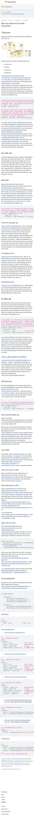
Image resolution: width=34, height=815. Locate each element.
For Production (6, 7)
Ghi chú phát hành (5, 811)
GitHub (3, 797)
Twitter (3, 799)
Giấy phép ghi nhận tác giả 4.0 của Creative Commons (13, 760)
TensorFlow (4, 20)
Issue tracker (4, 809)
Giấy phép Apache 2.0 (20, 761)
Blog (2, 794)
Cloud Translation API (18, 14)
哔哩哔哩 (3, 802)
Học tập (10, 20)
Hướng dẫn (25, 20)
